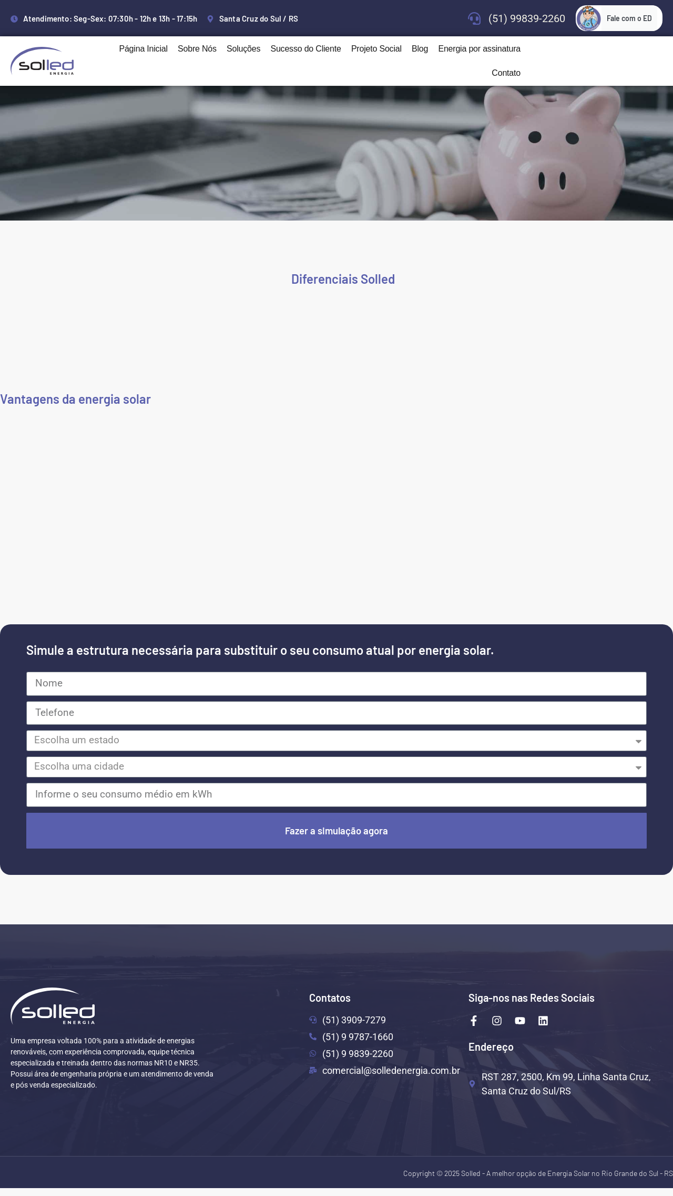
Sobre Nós (197, 48)
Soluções (243, 48)
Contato (506, 72)
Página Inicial (143, 48)
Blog (420, 48)
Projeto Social (376, 48)
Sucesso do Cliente (305, 48)
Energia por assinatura (479, 48)
